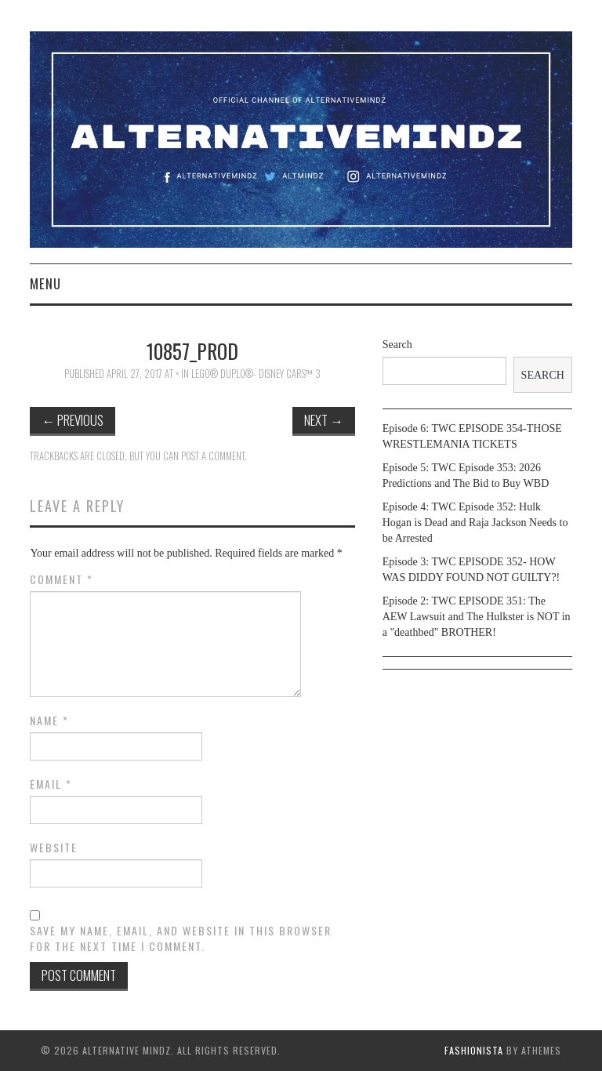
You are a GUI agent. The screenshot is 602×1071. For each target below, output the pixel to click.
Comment (61, 579)
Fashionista (473, 1050)
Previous (72, 420)
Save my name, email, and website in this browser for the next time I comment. (181, 938)
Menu (45, 283)
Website (54, 847)
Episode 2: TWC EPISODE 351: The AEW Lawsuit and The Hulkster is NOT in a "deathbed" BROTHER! (477, 616)
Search (397, 344)
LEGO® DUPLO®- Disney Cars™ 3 (256, 373)
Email (51, 784)
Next (323, 420)
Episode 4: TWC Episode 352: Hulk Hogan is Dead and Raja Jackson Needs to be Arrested (475, 522)
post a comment (213, 455)
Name (49, 720)
